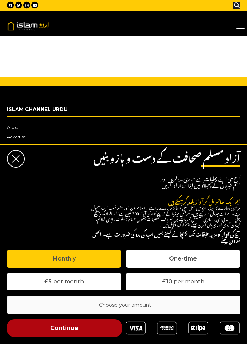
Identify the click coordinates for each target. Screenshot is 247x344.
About (13, 127)
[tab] (64, 259)
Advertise (16, 136)
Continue (64, 328)
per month (64, 281)
